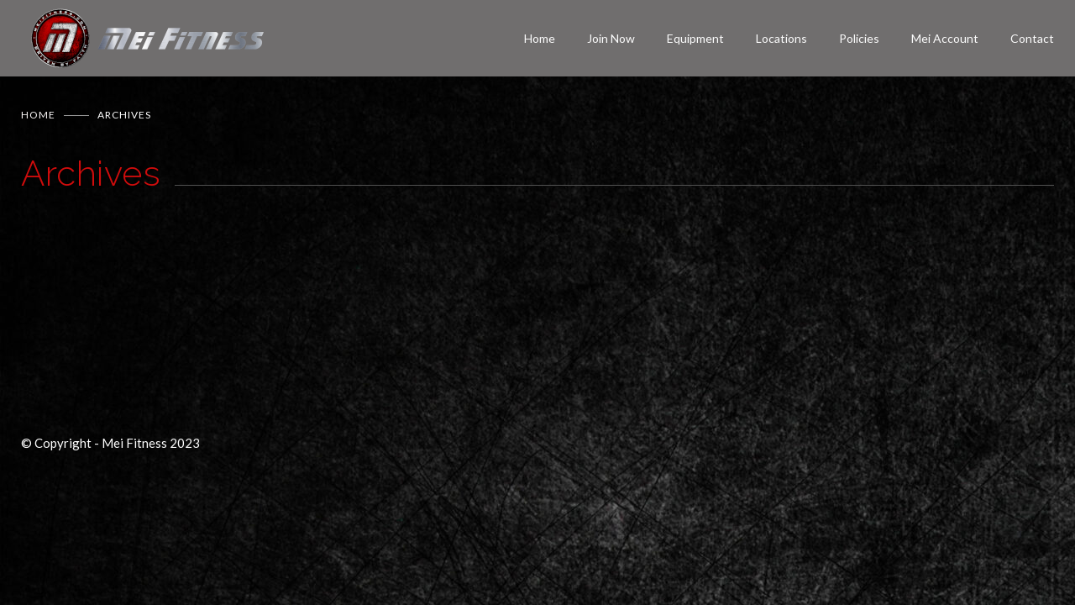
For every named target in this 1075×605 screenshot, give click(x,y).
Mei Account (944, 38)
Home (539, 38)
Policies (859, 38)
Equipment (695, 38)
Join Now (611, 38)
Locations (781, 38)
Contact (1032, 38)
